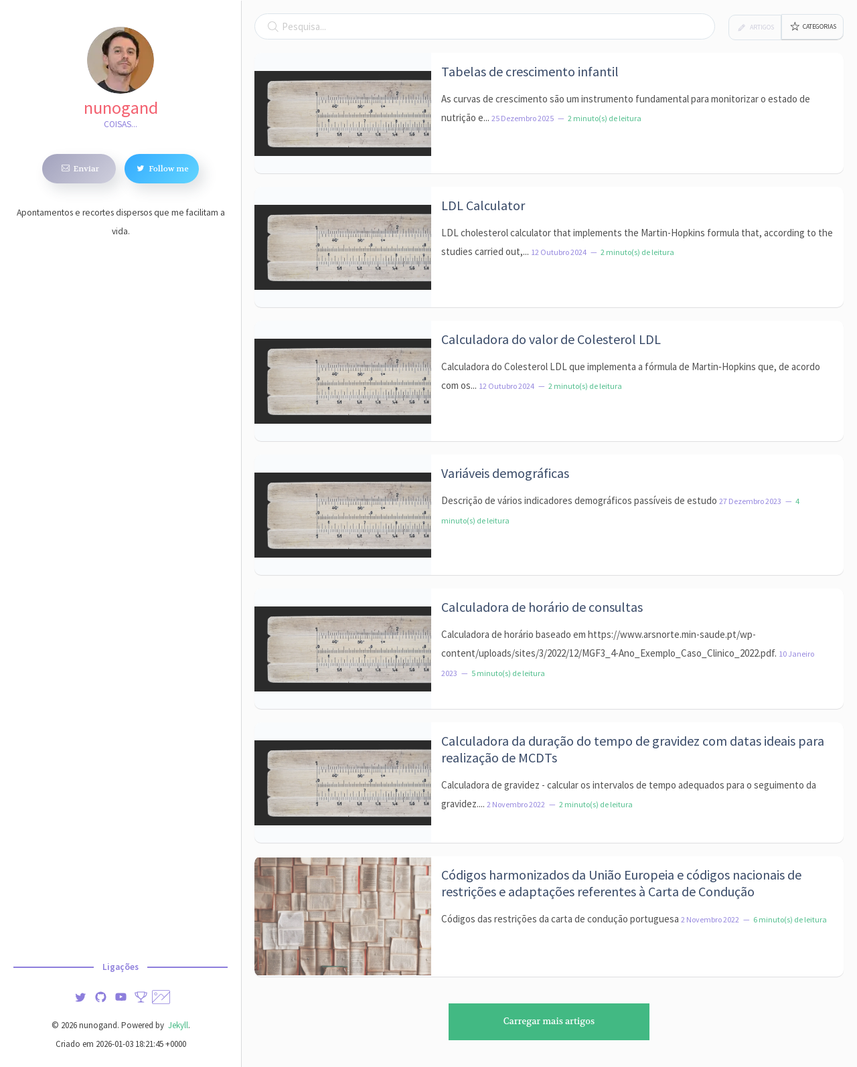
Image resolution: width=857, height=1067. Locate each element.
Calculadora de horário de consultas (542, 606)
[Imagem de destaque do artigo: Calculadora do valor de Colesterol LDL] (342, 381)
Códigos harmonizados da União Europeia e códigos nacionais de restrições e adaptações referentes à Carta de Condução (621, 883)
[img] (81, 995)
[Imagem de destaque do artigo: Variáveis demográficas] (342, 515)
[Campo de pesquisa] (484, 26)
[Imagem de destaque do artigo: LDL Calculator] (342, 247)
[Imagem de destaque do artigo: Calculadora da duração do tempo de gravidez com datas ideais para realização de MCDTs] (342, 782)
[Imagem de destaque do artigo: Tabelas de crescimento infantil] (342, 113)
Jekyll (177, 1025)
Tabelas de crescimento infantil (530, 71)
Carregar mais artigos (549, 1021)
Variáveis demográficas (505, 473)
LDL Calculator (483, 205)
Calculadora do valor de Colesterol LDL (551, 339)
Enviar (79, 168)
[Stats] (141, 995)
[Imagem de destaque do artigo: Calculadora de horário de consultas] (342, 648)
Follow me (161, 168)
